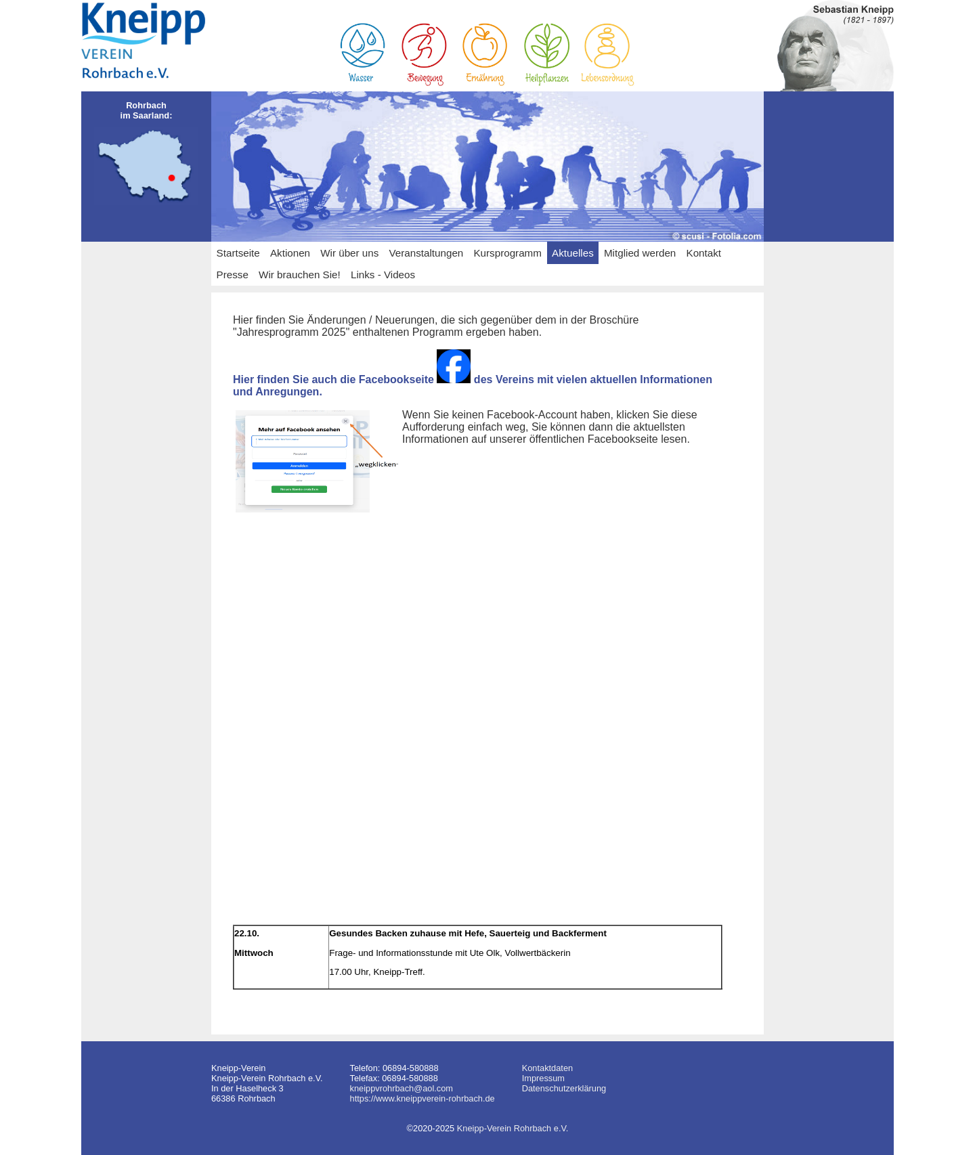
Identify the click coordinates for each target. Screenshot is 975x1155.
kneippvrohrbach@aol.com (401, 1088)
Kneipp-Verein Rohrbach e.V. (513, 1128)
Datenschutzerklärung (564, 1088)
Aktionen (290, 253)
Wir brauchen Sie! (300, 274)
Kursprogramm (507, 253)
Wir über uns (349, 253)
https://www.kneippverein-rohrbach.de (422, 1098)
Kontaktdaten (547, 1068)
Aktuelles (573, 253)
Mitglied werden (640, 253)
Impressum (543, 1078)
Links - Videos (383, 274)
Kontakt (704, 253)
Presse (232, 274)
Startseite (238, 253)
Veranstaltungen (426, 253)
